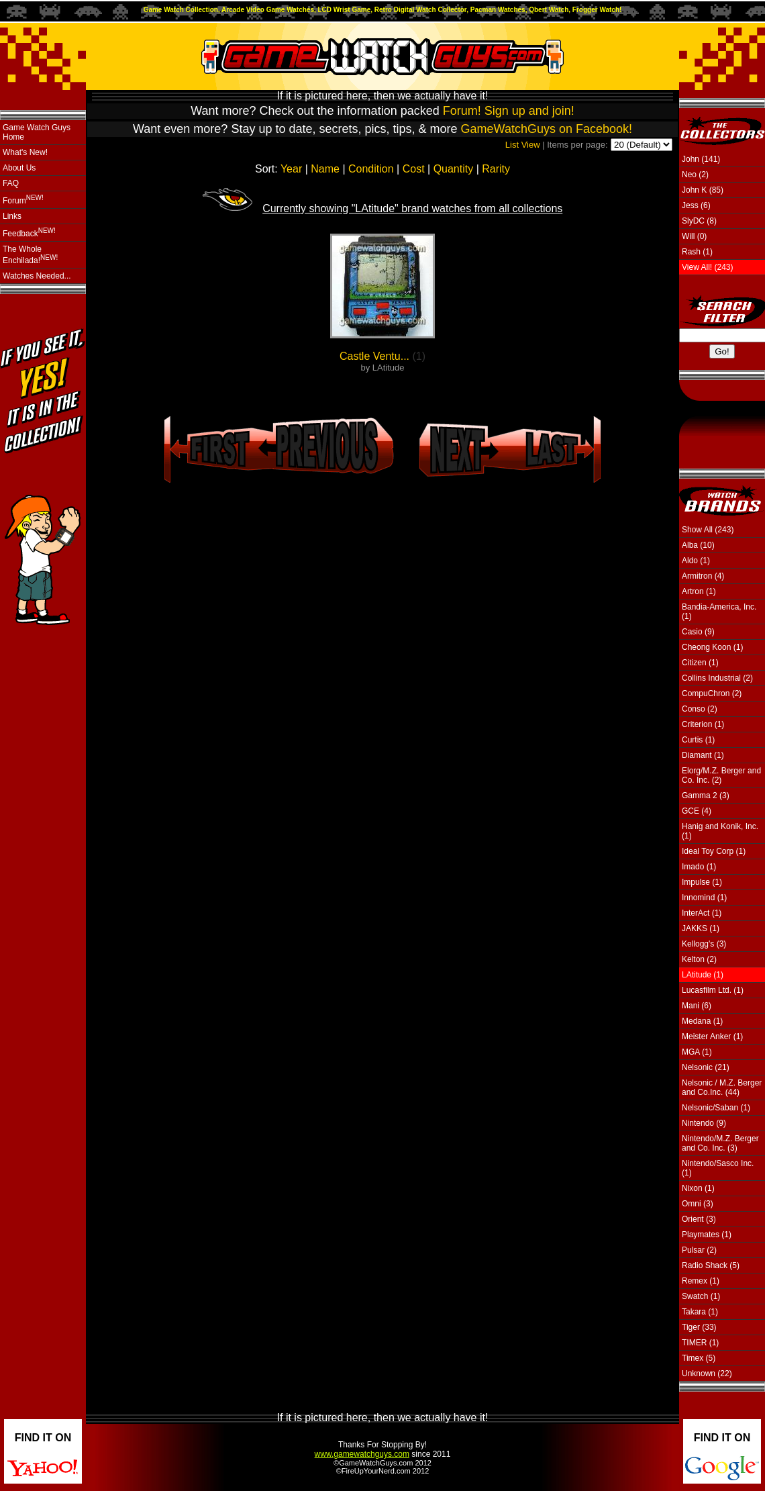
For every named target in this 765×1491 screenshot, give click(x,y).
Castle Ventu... (374, 356)
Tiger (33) (699, 1327)
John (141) (701, 159)
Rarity (496, 169)
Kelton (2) (699, 959)
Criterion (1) (703, 724)
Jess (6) (696, 205)
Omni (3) (697, 1203)
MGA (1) (697, 1052)
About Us (19, 168)
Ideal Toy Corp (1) (714, 851)
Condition (371, 169)
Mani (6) (696, 1005)
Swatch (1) (701, 1296)
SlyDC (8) (699, 221)
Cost (414, 169)
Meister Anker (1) (712, 1036)
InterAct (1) (701, 913)
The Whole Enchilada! (30, 254)
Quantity (454, 169)
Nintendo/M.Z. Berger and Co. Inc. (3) (720, 1143)
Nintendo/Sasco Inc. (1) (718, 1168)
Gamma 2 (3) (705, 795)
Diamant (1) (703, 755)
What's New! (25, 152)
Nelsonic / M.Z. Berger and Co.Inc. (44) (722, 1087)
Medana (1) (702, 1021)
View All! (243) (707, 267)
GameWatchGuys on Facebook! (546, 129)
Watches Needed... (37, 276)
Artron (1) (699, 591)
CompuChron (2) (712, 693)
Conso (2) (699, 709)
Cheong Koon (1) (712, 647)
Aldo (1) (696, 560)
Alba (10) (698, 545)
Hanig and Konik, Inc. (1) (720, 831)
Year (291, 169)
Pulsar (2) (699, 1250)
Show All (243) (707, 529)
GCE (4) (696, 811)
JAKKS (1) (700, 928)
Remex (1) (700, 1281)
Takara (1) (700, 1311)
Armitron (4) (703, 576)
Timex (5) (698, 1358)
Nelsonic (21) (705, 1067)
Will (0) (694, 236)
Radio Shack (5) (711, 1265)
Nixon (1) (698, 1188)
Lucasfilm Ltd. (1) (713, 990)
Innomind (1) (704, 897)
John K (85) (702, 190)
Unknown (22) (707, 1373)
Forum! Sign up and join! (508, 110)
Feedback (29, 232)
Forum (23, 199)
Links (12, 216)
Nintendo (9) (704, 1123)
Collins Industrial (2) (717, 678)
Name (325, 169)
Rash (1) (697, 251)
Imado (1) (699, 866)
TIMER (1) (700, 1342)
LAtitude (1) (702, 974)
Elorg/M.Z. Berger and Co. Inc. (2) (721, 775)
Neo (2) (695, 174)
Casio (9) (698, 631)
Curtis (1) (698, 739)
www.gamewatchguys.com (362, 1454)
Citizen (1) (700, 662)
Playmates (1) (706, 1234)
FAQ (11, 183)
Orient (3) (699, 1219)
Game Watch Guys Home (36, 132)
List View (522, 145)
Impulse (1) (702, 882)
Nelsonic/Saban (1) (716, 1107)
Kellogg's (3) (704, 944)
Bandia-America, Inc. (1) (719, 611)
